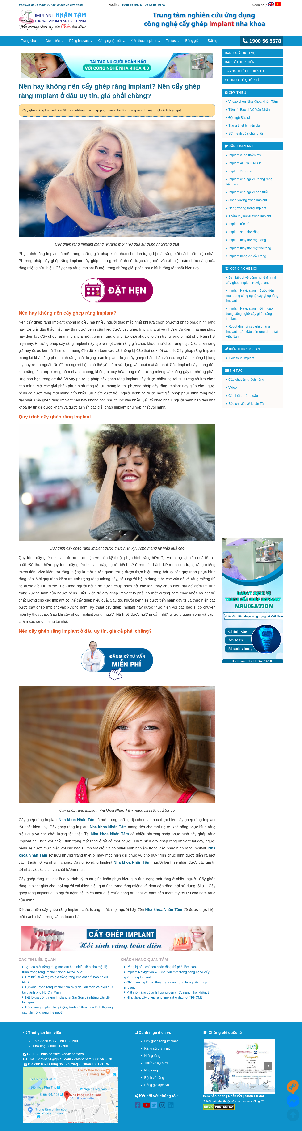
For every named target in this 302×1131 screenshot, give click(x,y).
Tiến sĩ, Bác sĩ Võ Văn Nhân (249, 109)
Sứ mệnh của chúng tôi (245, 133)
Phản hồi (235, 1096)
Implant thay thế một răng (247, 240)
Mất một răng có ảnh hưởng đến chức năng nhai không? (168, 992)
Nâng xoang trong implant (247, 208)
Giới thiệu (53, 41)
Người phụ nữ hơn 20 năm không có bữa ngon (51, 4)
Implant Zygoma (240, 171)
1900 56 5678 (132, 5)
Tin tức (171, 41)
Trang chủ (28, 41)
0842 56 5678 (155, 5)
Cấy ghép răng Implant (161, 1041)
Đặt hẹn (213, 41)
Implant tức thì (238, 224)
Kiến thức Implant (143, 41)
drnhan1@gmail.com (54, 1059)
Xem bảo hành (214, 1096)
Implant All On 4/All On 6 (246, 163)
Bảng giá (191, 41)
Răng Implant (79, 41)
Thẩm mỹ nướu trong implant (249, 216)
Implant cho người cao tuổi (248, 192)
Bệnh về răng (154, 1078)
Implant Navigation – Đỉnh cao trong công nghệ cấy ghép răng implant (249, 313)
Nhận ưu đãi (254, 1096)
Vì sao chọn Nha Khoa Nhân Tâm (253, 101)
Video (232, 387)
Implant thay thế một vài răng (249, 248)
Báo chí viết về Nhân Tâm (247, 403)
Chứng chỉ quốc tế (242, 80)
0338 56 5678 (102, 1059)
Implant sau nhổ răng (244, 232)
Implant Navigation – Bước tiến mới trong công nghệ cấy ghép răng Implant (252, 296)
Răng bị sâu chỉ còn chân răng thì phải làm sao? (162, 967)
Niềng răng (152, 1056)
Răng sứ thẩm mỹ (157, 1048)
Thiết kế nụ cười (156, 1063)
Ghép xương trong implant (247, 200)
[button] (210, 1066)
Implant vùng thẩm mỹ (244, 155)
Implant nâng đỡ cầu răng (247, 256)
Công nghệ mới (109, 41)
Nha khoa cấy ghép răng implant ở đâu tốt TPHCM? (164, 997)
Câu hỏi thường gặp (243, 395)
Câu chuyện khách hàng (246, 379)
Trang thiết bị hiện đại (245, 71)
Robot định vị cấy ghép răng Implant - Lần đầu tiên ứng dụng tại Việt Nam (252, 331)
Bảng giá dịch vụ (240, 53)
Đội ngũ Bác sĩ (239, 118)
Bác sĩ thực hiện (239, 62)
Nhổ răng (151, 1070)
